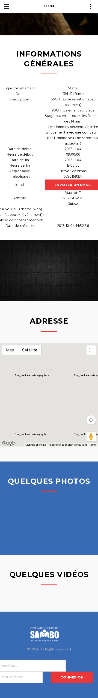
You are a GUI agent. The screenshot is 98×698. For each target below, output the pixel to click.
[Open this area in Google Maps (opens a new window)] (8, 444)
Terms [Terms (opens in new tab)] (93, 445)
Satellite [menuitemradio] (29, 350)
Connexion (72, 677)
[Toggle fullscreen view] (91, 350)
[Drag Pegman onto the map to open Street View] (91, 436)
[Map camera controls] (91, 419)
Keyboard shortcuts (35, 445)
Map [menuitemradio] (10, 350)
